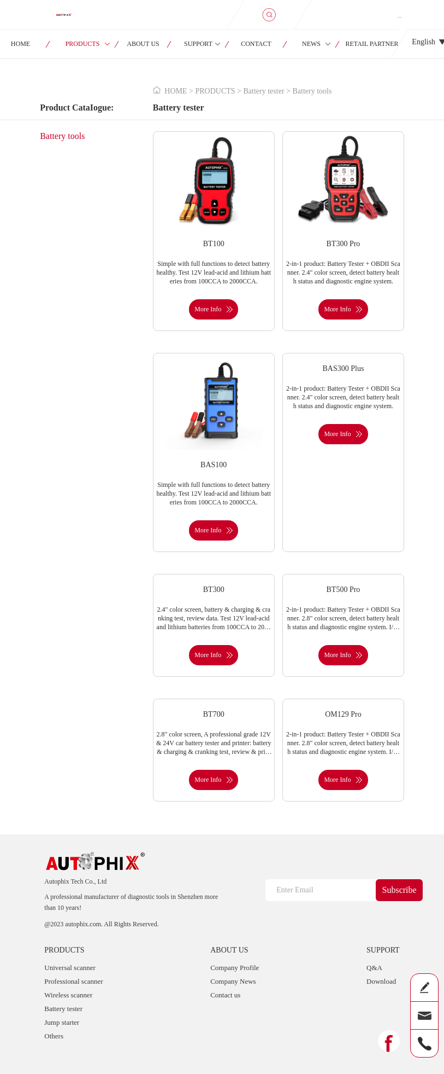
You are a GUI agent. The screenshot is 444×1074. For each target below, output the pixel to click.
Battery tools (62, 136)
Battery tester (63, 1009)
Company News (233, 981)
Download (381, 981)
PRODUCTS (83, 44)
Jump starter (61, 1022)
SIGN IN (400, 17)
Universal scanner (70, 967)
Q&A (374, 967)
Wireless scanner (68, 995)
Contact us (225, 995)
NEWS (311, 44)
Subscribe (399, 890)
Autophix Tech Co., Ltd (75, 881)
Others (53, 1036)
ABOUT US (143, 44)
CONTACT (256, 44)
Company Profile (234, 967)
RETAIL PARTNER (371, 44)
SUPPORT (198, 44)
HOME (175, 91)
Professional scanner (73, 981)
